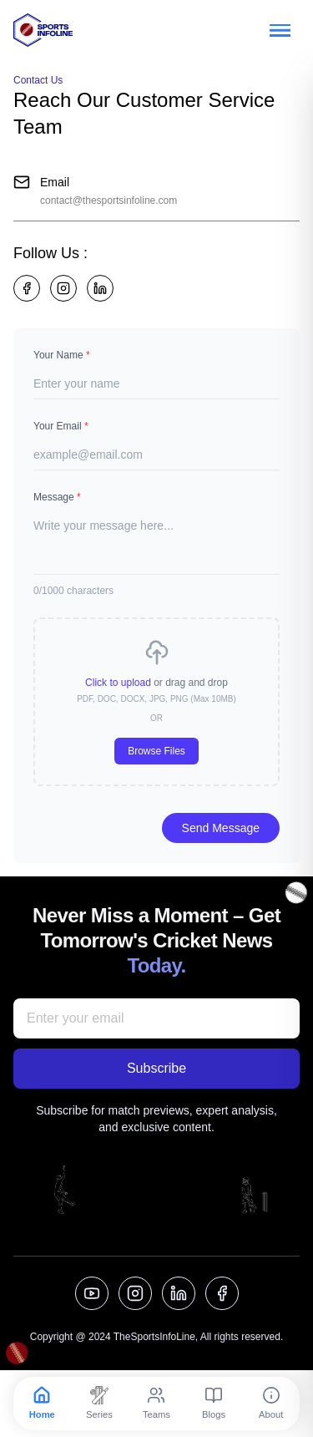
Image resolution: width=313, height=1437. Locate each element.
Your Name (61, 355)
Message (57, 497)
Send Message (221, 828)
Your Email (60, 426)
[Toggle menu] (280, 30)
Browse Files (156, 751)
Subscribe (156, 1068)
